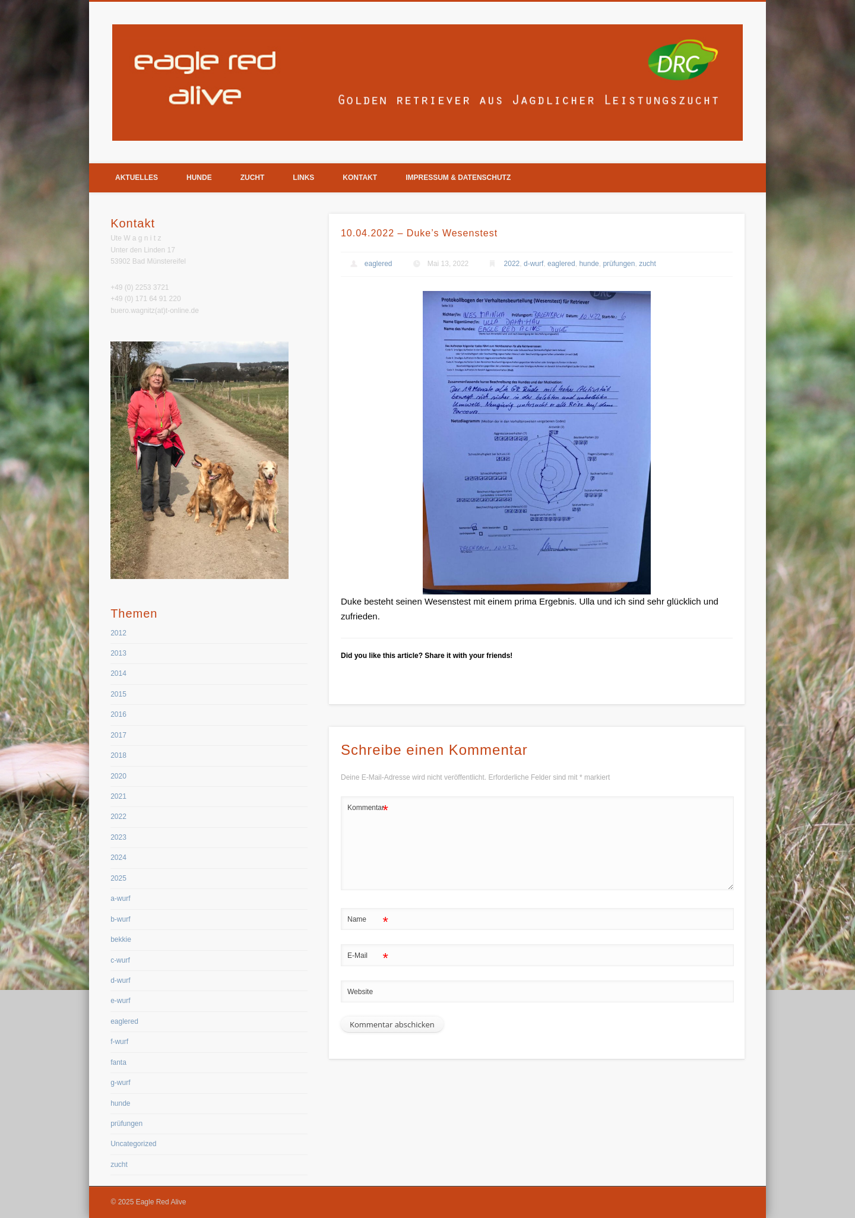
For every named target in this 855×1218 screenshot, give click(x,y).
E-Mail (367, 955)
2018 (118, 755)
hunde (588, 264)
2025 (118, 878)
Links (303, 177)
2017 (118, 735)
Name (367, 919)
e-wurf (120, 1000)
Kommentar (367, 808)
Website (360, 992)
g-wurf (120, 1082)
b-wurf (120, 919)
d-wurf (533, 264)
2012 (118, 633)
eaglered (378, 264)
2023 (118, 837)
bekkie (120, 939)
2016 (118, 714)
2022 (512, 264)
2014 (118, 673)
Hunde (199, 177)
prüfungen (619, 264)
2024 (118, 857)
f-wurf (119, 1041)
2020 (118, 776)
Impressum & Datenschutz (458, 177)
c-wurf (120, 960)
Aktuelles (136, 177)
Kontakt (360, 177)
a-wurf (120, 898)
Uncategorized (133, 1144)
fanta (118, 1062)
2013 (118, 653)
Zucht (252, 177)
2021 (118, 796)
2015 (118, 694)
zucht (647, 264)
